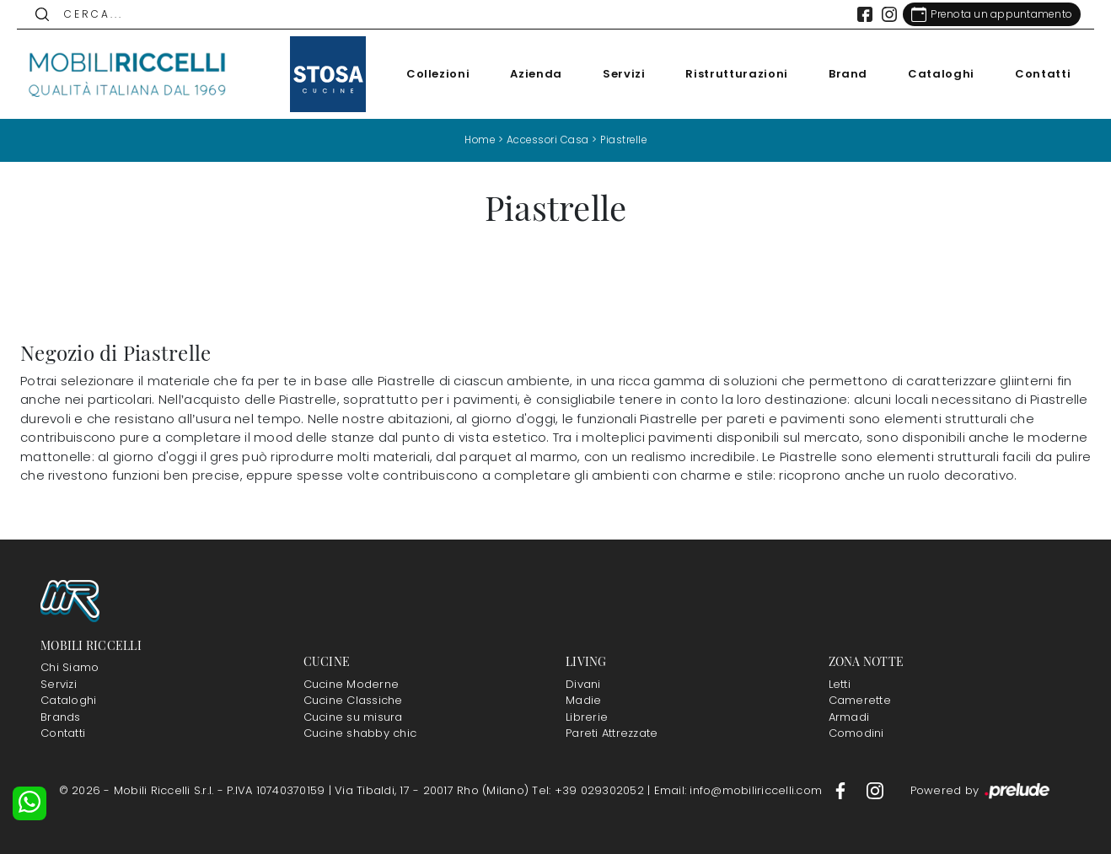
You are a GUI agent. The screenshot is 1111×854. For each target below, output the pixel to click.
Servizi (620, 74)
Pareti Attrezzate (611, 733)
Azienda (533, 74)
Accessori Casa (547, 139)
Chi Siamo (69, 667)
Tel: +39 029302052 (589, 789)
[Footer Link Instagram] (875, 789)
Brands (60, 716)
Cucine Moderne (351, 683)
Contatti (1039, 74)
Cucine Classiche (353, 700)
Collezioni (435, 74)
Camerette (860, 700)
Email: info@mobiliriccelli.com (740, 789)
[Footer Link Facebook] (842, 789)
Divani (583, 683)
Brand (844, 74)
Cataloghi (937, 74)
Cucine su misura (353, 716)
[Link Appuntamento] (988, 14)
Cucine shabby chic (360, 733)
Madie (583, 700)
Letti (840, 683)
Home (478, 139)
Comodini (856, 733)
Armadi (849, 716)
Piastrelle (625, 139)
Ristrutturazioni (733, 74)
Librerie (587, 716)
